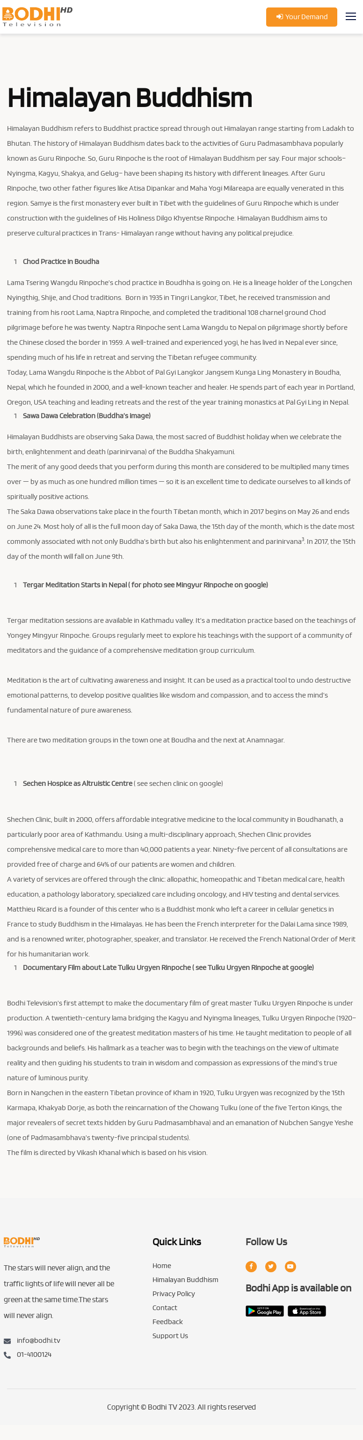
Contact (164, 1308)
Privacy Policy (173, 1294)
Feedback (167, 1322)
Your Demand (302, 17)
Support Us (170, 1336)
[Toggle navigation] (351, 16)
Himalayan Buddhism (185, 1280)
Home (161, 1266)
